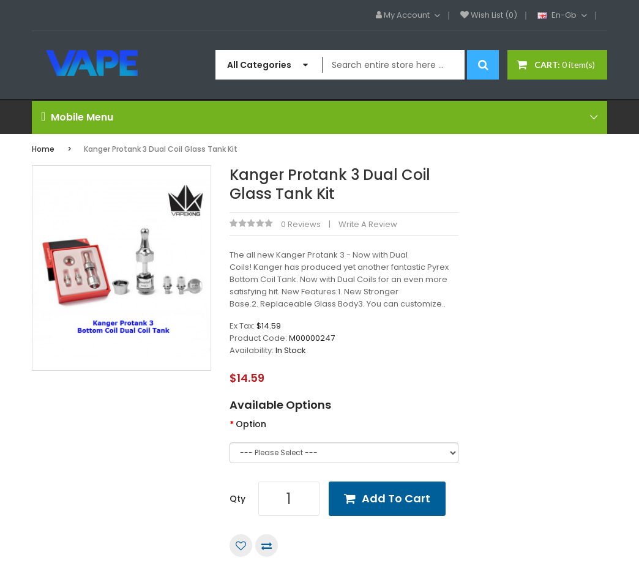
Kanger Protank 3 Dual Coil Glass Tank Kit (160, 149)
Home (43, 149)
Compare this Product (266, 545)
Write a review (367, 224)
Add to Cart (396, 498)
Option (251, 424)
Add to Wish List (241, 545)
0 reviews (301, 224)
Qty (237, 499)
